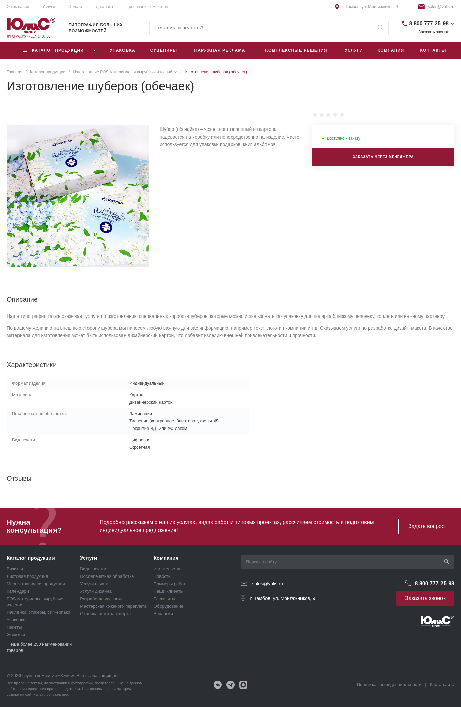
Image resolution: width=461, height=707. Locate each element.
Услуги (48, 6)
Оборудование (168, 606)
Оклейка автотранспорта (105, 613)
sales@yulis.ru (441, 6)
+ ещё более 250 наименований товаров (39, 647)
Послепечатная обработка (107, 576)
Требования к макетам (148, 6)
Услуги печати (94, 583)
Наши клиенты (168, 591)
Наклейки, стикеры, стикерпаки (38, 612)
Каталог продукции (31, 558)
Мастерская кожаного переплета (113, 606)
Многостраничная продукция (36, 583)
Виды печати (93, 568)
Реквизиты (164, 598)
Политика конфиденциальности (389, 684)
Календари (18, 591)
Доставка (104, 6)
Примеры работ (170, 583)
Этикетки (16, 634)
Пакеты (14, 627)
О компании (18, 6)
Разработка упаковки (101, 598)
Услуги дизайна (95, 591)
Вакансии (163, 613)
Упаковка (16, 619)
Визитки (15, 568)
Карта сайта (442, 684)
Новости (162, 576)
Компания (166, 558)
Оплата (75, 6)
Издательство (168, 568)
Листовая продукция (27, 576)
